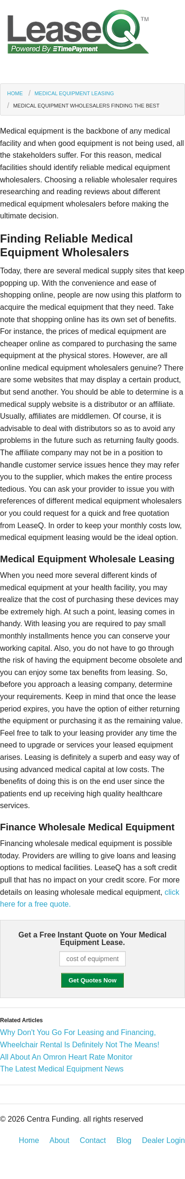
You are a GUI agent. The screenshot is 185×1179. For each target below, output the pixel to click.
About (59, 1140)
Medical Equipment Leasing (74, 93)
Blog (123, 1140)
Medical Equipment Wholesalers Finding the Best (86, 105)
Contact (93, 1140)
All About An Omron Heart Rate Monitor (66, 1057)
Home (15, 93)
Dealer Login (163, 1140)
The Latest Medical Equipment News (62, 1069)
